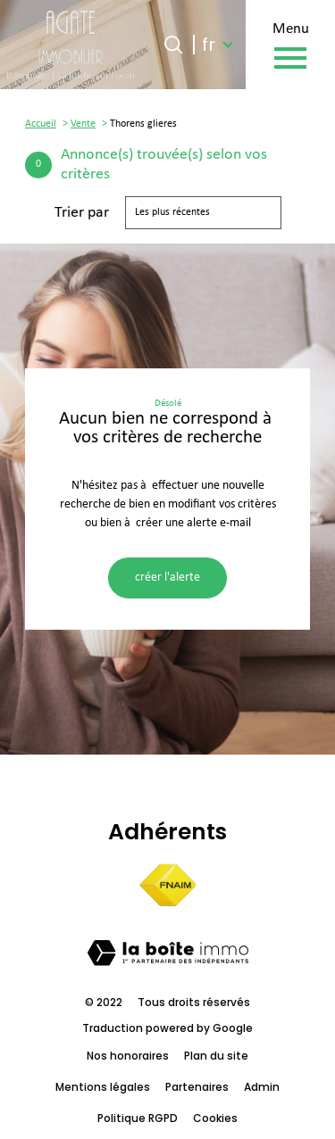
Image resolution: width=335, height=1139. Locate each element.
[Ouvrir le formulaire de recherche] (173, 44)
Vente (83, 124)
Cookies (215, 1118)
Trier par (81, 212)
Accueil (40, 124)
